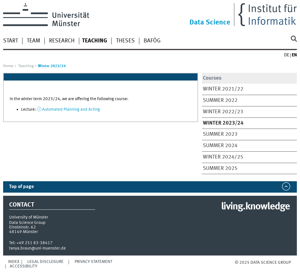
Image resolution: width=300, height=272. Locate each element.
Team (33, 41)
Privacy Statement (93, 261)
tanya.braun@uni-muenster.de (37, 248)
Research (62, 41)
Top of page (21, 186)
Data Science (209, 22)
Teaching (26, 66)
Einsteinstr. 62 (22, 227)
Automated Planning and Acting (71, 109)
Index (13, 261)
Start (10, 41)
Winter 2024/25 (223, 157)
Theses (125, 41)
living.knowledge (255, 207)
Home (8, 66)
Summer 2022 (220, 100)
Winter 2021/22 (223, 89)
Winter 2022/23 (223, 111)
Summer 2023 (220, 134)
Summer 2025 (220, 168)
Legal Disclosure (45, 261)
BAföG (152, 41)
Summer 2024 (220, 145)
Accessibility (23, 266)
